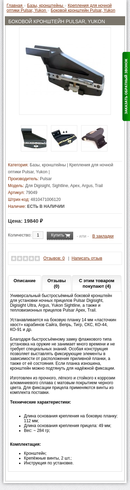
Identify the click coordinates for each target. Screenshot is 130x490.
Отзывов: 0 (54, 258)
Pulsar (46, 178)
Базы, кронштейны (48, 165)
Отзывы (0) (56, 283)
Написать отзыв (86, 258)
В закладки (103, 236)
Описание (25, 280)
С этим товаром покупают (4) (96, 283)
